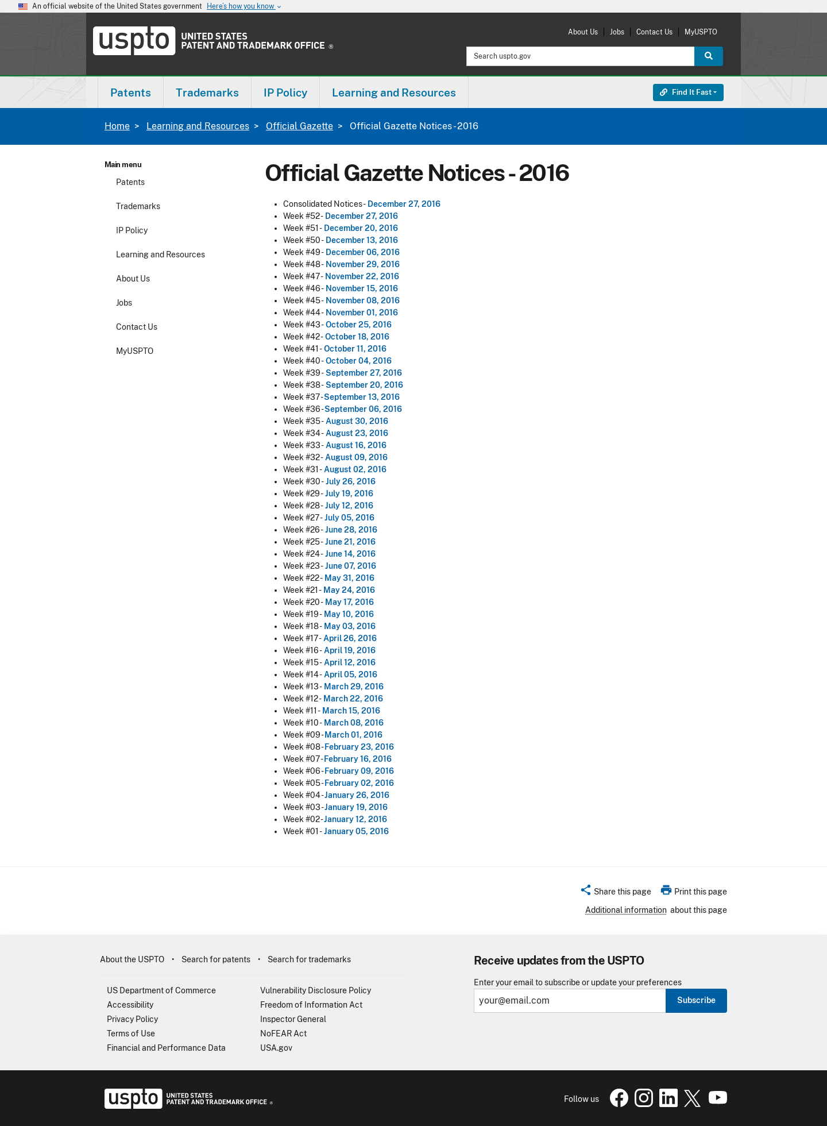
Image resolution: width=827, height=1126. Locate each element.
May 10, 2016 (349, 614)
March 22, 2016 (353, 698)
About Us (583, 32)
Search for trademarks (309, 959)
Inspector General (293, 1019)
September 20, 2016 (364, 385)
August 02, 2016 (355, 469)
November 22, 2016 (362, 276)
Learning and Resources (197, 126)
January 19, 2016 (356, 807)
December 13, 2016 (362, 240)
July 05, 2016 (349, 517)
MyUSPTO (701, 32)
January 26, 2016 (356, 795)
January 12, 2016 (355, 819)
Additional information (626, 910)
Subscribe (696, 1000)
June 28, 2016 (351, 529)
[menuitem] (131, 92)
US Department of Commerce (161, 990)
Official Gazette (299, 126)
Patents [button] (130, 92)
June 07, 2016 (350, 565)
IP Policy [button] (285, 92)
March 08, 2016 (354, 722)
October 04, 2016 (359, 360)
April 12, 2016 (350, 662)
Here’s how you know (245, 6)
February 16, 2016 (358, 758)
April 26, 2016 (350, 638)
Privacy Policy (132, 1019)
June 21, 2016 (350, 541)
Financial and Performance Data (166, 1047)
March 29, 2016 (354, 686)
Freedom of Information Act (311, 1004)
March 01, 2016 (353, 734)
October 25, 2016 (359, 324)
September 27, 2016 (364, 372)
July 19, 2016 (349, 493)
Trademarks (138, 206)
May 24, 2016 (349, 590)
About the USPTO (132, 959)
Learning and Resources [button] (394, 92)
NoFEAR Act (283, 1033)
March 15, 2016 (351, 710)
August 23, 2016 (357, 433)
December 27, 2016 (404, 204)
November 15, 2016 (362, 288)
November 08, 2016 (363, 300)
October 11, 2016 (355, 348)
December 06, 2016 (363, 252)
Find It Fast (686, 92)
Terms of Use (131, 1033)
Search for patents (215, 959)
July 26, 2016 (351, 481)
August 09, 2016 (356, 457)
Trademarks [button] (207, 92)
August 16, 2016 (356, 445)
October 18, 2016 (357, 336)
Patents (130, 182)
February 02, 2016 (359, 783)
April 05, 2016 (350, 674)
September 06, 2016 (363, 409)
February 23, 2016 (359, 746)
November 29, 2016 (363, 264)
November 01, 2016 (362, 312)
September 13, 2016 (362, 397)
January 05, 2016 (356, 831)
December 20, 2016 (361, 228)
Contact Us (654, 32)
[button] (615, 893)
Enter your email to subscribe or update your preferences (578, 982)
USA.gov (276, 1047)
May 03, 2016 (350, 626)
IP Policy (132, 230)
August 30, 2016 (357, 421)
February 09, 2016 (359, 771)
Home (117, 126)
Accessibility (130, 1004)
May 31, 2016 (349, 578)
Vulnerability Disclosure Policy (315, 990)
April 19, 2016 (350, 650)
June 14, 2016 (350, 553)
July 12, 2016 (349, 505)
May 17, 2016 (349, 602)
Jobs (617, 32)
